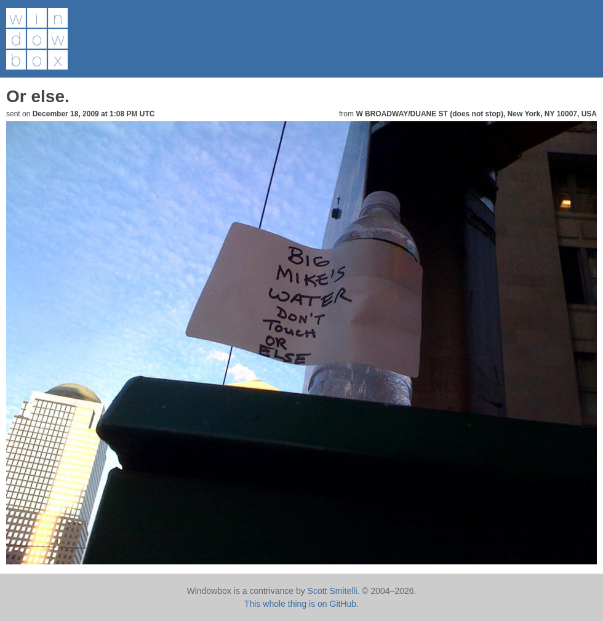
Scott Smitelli (332, 591)
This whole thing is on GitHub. (301, 604)
